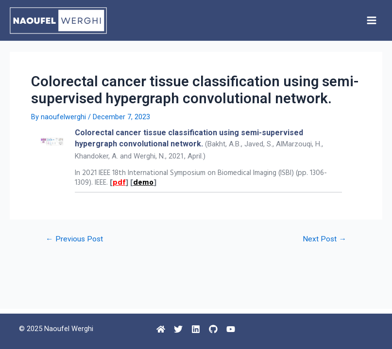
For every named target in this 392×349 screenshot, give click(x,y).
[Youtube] (230, 329)
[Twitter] (178, 329)
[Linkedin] (195, 329)
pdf (119, 183)
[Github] (213, 329)
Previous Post (74, 239)
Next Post (324, 239)
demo (143, 183)
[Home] (160, 329)
